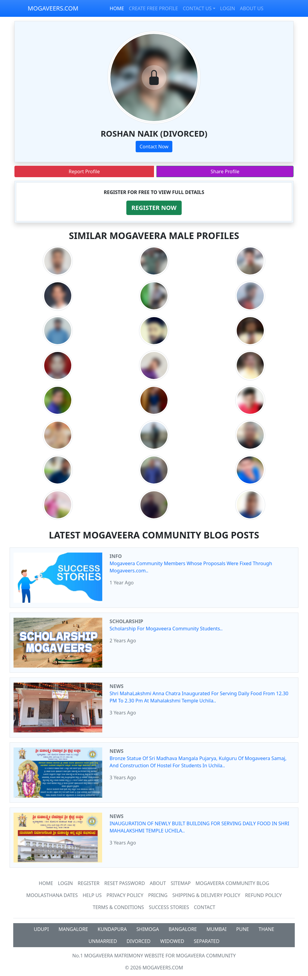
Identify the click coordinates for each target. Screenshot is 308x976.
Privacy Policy (124, 895)
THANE (266, 929)
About (158, 883)
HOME (117, 8)
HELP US (92, 895)
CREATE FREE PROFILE (153, 8)
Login (65, 883)
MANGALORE (73, 929)
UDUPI (41, 929)
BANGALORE (182, 929)
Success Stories (169, 907)
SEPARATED (206, 941)
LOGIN (227, 8)
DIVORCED (139, 941)
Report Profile (84, 171)
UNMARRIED (102, 941)
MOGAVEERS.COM (53, 8)
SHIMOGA (147, 929)
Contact (204, 907)
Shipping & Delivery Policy (206, 895)
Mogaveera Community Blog (232, 883)
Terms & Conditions (118, 907)
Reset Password (124, 883)
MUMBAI (217, 929)
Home (46, 883)
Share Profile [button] (225, 171)
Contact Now (154, 146)
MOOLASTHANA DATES (52, 895)
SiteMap (181, 883)
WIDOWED (172, 941)
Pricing (158, 895)
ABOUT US (251, 8)
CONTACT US (197, 8)
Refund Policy (263, 895)
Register (88, 883)
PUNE (242, 929)
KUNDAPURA (112, 929)
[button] (154, 208)
